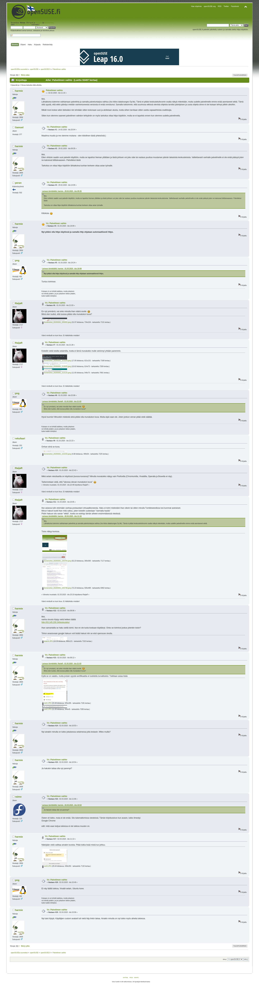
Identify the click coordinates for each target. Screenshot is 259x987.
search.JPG (47, 641)
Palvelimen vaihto (54, 90)
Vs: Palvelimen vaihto (57, 127)
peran (18, 183)
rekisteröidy (49, 23)
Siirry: (225, 959)
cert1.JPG (46, 703)
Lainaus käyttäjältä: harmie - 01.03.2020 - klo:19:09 (62, 269)
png (17, 260)
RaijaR (18, 303)
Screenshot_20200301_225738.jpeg (56, 588)
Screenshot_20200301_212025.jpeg (56, 366)
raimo (18, 796)
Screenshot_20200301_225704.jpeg (56, 561)
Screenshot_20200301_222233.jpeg (56, 454)
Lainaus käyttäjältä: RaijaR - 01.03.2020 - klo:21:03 (61, 401)
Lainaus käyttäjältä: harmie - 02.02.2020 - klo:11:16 (62, 516)
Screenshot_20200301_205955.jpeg (56, 322)
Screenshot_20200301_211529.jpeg (56, 361)
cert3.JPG (46, 866)
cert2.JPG (46, 709)
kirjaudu (39, 23)
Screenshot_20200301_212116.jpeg (56, 373)
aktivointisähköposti (23, 24)
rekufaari (20, 438)
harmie (19, 91)
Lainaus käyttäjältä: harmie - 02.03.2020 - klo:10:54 (62, 805)
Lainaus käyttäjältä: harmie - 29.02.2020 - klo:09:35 (62, 191)
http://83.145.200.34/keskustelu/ (55, 622)
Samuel (19, 127)
